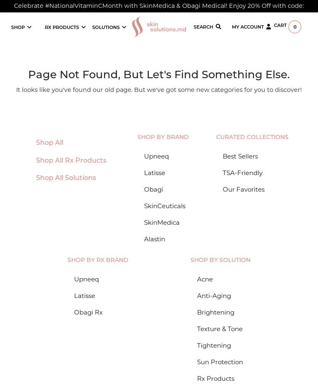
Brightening (215, 312)
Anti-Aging (214, 296)
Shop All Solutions (66, 178)
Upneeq (156, 156)
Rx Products (215, 378)
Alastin (154, 239)
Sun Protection (220, 362)
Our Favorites (244, 189)
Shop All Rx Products (71, 161)
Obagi (153, 189)
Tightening (214, 345)
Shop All (49, 143)
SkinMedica (162, 222)
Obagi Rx (88, 312)
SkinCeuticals (165, 206)
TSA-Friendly (243, 173)
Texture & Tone (220, 329)
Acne (205, 279)
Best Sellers (240, 156)
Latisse (154, 173)
